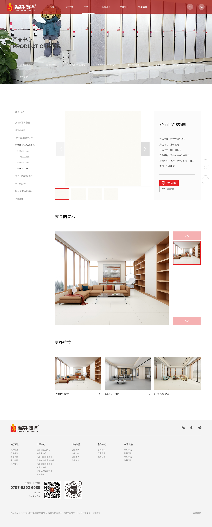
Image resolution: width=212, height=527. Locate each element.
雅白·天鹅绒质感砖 (186, 64)
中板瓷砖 (24, 77)
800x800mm (22, 168)
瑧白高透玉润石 (27, 64)
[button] (145, 149)
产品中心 (88, 7)
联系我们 (142, 7)
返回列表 (171, 189)
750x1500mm (23, 157)
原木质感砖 (160, 64)
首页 (52, 7)
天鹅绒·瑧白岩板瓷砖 (106, 64)
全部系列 (20, 112)
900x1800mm (23, 151)
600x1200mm (23, 162)
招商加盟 (106, 7)
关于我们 (70, 7)
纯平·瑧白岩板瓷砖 (76, 64)
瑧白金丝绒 (51, 64)
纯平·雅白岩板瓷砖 (136, 64)
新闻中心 (124, 7)
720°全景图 (171, 183)
